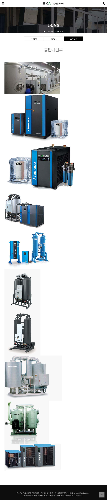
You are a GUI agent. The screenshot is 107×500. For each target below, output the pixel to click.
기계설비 (34, 39)
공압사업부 (73, 39)
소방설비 (53, 39)
